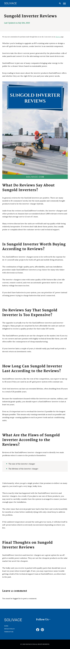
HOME (6, 626)
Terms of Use (8, 632)
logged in (17, 598)
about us (58, 37)
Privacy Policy (9, 629)
